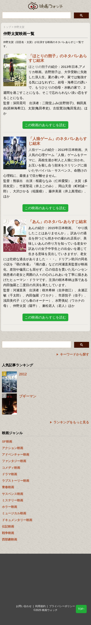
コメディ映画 (11, 467)
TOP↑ (81, 609)
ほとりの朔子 (38, 67)
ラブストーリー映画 (15, 480)
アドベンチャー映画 (15, 454)
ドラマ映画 (9, 474)
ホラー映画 (9, 507)
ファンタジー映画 (14, 461)
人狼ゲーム (37, 149)
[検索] (36, 15)
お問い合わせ (24, 606)
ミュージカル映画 (14, 513)
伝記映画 (8, 526)
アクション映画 (12, 448)
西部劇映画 (9, 539)
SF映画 (7, 441)
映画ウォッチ (45, 6)
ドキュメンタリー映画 (17, 520)
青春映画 (8, 487)
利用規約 (40, 606)
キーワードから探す (74, 354)
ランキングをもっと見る (71, 422)
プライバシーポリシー (62, 606)
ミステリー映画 (12, 500)
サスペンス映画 (12, 494)
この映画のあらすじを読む (45, 125)
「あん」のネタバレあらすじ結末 (57, 222)
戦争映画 (8, 533)
